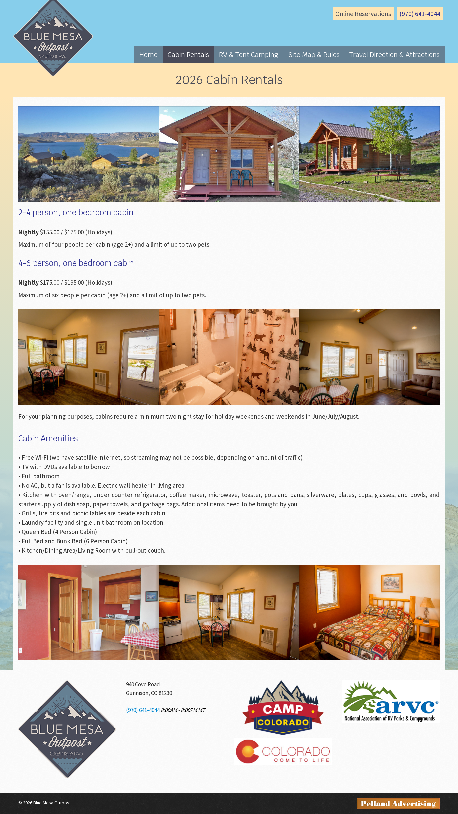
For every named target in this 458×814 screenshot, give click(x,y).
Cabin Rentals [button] (188, 54)
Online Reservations (363, 13)
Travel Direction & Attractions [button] (394, 54)
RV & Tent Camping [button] (248, 54)
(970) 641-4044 (419, 13)
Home (148, 54)
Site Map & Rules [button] (314, 54)
